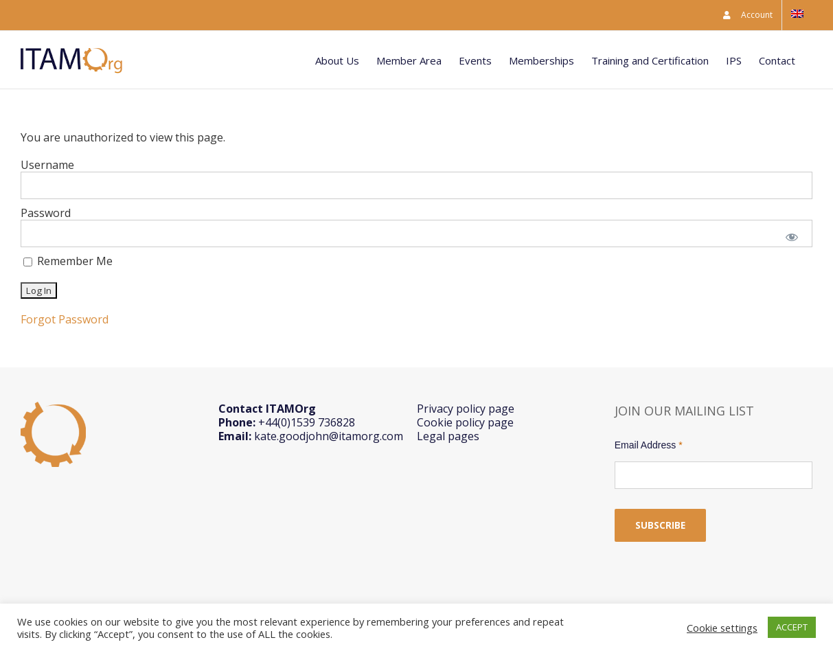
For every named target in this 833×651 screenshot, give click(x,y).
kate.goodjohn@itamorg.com (328, 436)
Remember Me (68, 261)
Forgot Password (65, 319)
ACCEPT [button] (792, 627)
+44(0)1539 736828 (306, 422)
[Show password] (792, 236)
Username (47, 164)
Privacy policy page (465, 408)
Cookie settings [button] (722, 627)
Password (46, 212)
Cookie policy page (465, 422)
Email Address (649, 444)
